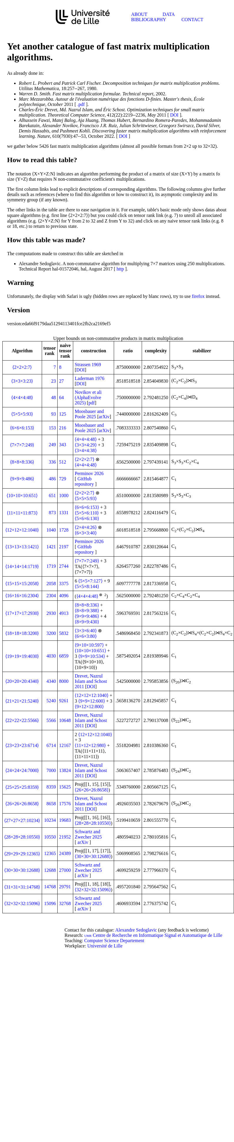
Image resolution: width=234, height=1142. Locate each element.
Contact (192, 19)
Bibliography (148, 19)
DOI (174, 114)
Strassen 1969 (88, 364)
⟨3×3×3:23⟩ (22, 381)
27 (61, 381)
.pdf (81, 104)
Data (169, 14)
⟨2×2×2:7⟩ (22, 367)
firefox (198, 296)
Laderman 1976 (89, 378)
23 (53, 381)
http (120, 268)
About (139, 14)
